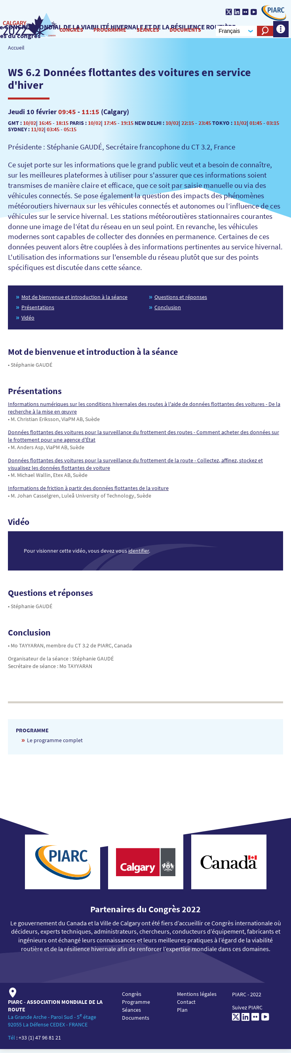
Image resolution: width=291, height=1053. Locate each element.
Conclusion (167, 310)
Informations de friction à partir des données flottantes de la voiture (88, 492)
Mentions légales (197, 997)
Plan (182, 1013)
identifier (138, 554)
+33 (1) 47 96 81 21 (40, 1041)
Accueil (16, 51)
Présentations (37, 310)
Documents (182, 31)
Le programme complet (55, 743)
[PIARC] (270, 13)
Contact (186, 1005)
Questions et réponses (180, 300)
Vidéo (27, 321)
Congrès (68, 31)
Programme (106, 31)
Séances (144, 31)
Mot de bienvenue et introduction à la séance (74, 300)
